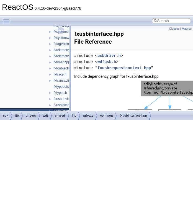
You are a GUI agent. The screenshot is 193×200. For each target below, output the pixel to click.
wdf (45, 115)
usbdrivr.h (109, 55)
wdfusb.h (106, 61)
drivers (31, 115)
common (106, 115)
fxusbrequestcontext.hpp (124, 68)
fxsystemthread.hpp (68, 32)
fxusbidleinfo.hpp (66, 105)
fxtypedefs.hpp (64, 87)
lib (17, 115)
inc (74, 115)
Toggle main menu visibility (7, 18)
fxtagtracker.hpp (65, 44)
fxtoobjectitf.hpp (65, 68)
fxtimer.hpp (62, 62)
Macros (187, 29)
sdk (5, 115)
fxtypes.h (60, 93)
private (88, 115)
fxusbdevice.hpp (66, 99)
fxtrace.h (60, 74)
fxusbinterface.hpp (133, 115)
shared (60, 115)
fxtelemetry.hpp (65, 50)
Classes (174, 29)
